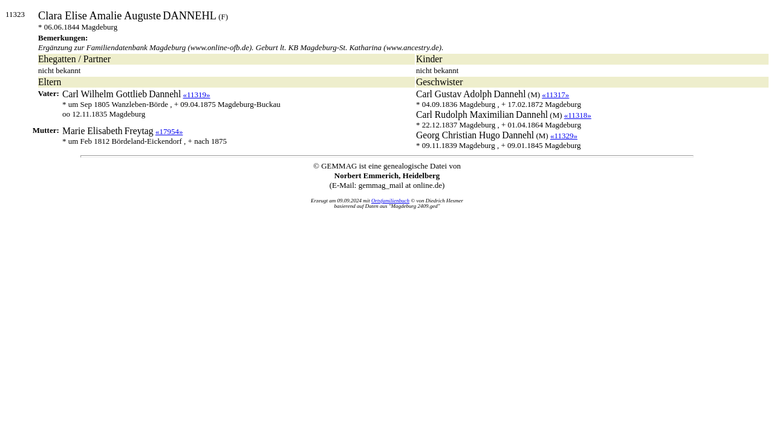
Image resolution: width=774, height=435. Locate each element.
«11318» (577, 115)
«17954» (169, 131)
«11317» (555, 94)
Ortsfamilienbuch (390, 201)
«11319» (196, 94)
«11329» (563, 135)
